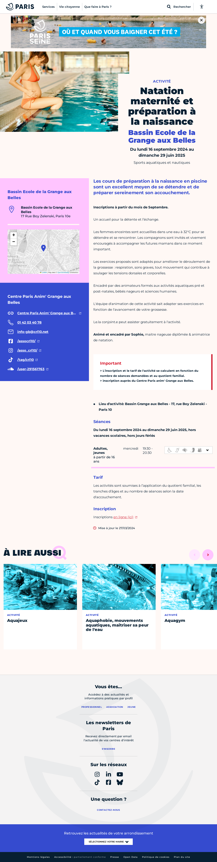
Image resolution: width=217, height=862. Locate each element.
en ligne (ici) (123, 517)
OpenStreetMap (63, 272)
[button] (43, 248)
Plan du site (182, 857)
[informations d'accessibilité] (189, 450)
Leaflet (43, 272)
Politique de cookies (155, 857)
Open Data (130, 857)
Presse (114, 857)
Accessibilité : (80, 857)
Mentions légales (38, 857)
